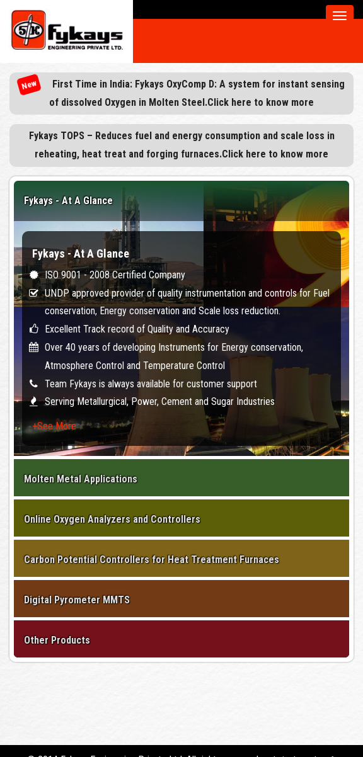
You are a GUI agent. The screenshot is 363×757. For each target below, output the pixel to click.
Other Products (57, 640)
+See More (54, 426)
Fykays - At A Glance (68, 201)
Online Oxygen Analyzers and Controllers (112, 519)
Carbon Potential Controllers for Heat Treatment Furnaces (151, 560)
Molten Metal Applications (80, 479)
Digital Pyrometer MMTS (77, 600)
